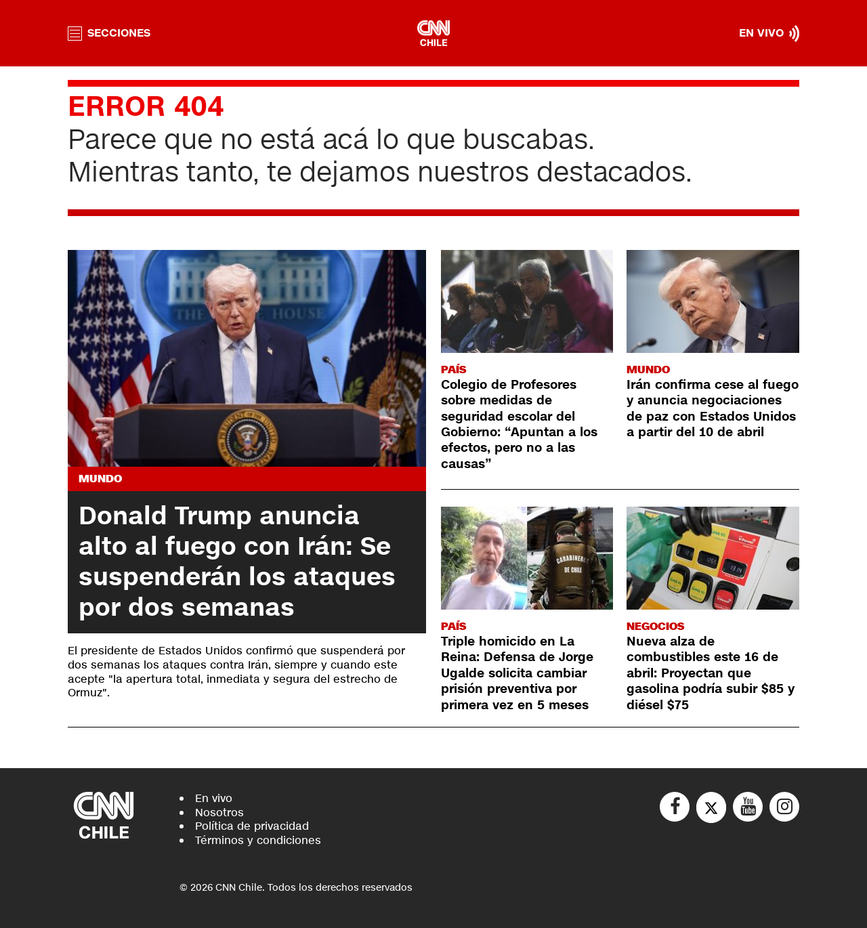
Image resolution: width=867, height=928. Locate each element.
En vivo (213, 798)
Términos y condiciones (258, 840)
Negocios (655, 626)
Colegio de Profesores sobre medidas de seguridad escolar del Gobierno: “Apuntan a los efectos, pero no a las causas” (519, 424)
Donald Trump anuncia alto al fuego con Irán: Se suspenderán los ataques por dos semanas (237, 562)
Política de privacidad (252, 826)
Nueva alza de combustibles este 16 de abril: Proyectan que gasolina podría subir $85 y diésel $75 (711, 673)
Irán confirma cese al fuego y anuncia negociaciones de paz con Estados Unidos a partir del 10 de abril (713, 408)
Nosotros (219, 812)
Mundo (100, 478)
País (453, 369)
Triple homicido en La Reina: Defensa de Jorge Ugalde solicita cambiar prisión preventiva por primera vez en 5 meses (517, 673)
